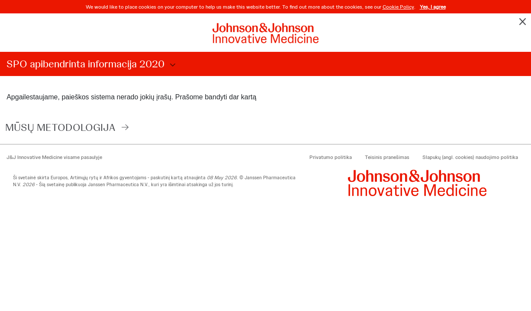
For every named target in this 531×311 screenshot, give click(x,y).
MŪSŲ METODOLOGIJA (60, 127)
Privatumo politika (330, 157)
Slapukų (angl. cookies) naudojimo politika (470, 157)
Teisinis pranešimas (387, 157)
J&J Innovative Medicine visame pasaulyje (54, 157)
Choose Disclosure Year (171, 65)
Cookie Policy (398, 6)
